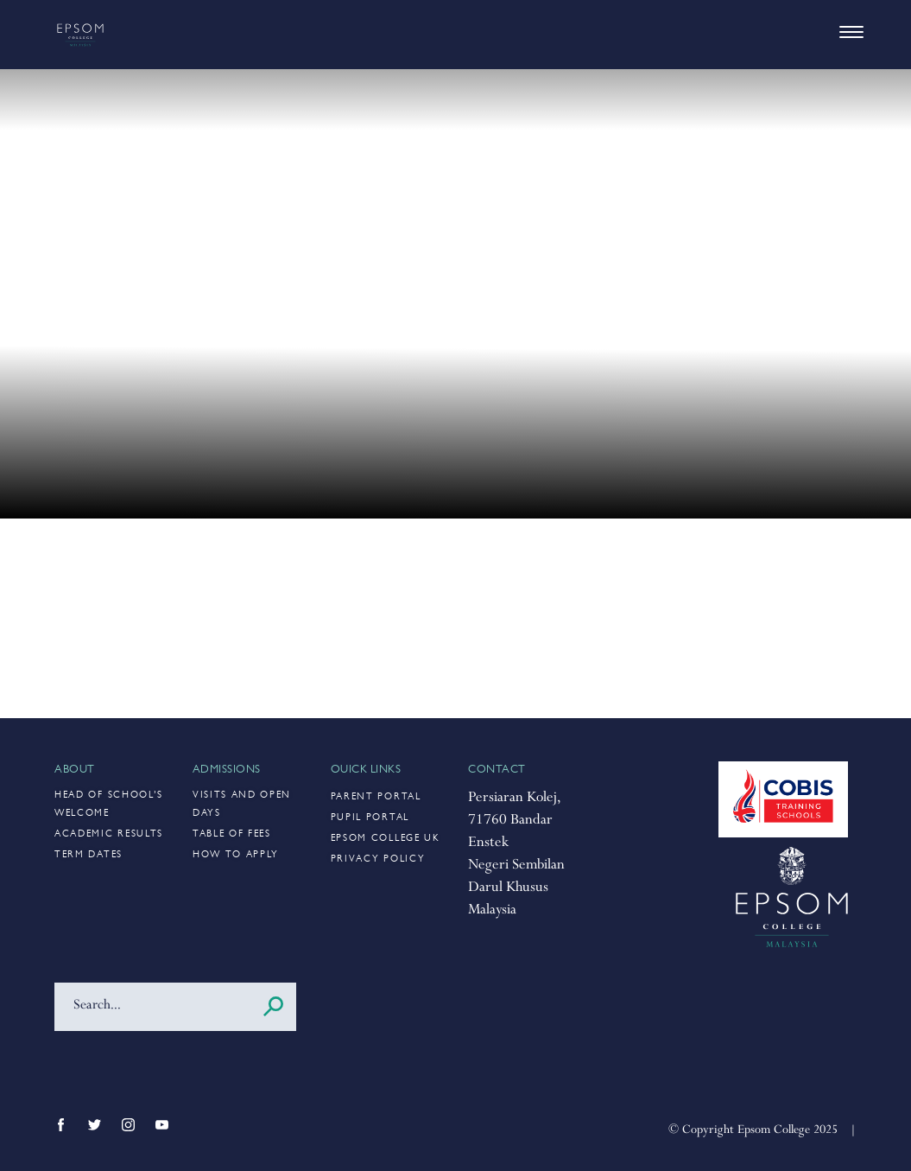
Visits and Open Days (242, 804)
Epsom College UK (385, 838)
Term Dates (88, 855)
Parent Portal (376, 797)
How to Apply (236, 855)
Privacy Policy (378, 859)
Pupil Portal (370, 818)
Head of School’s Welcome (108, 804)
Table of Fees (232, 834)
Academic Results (108, 834)
